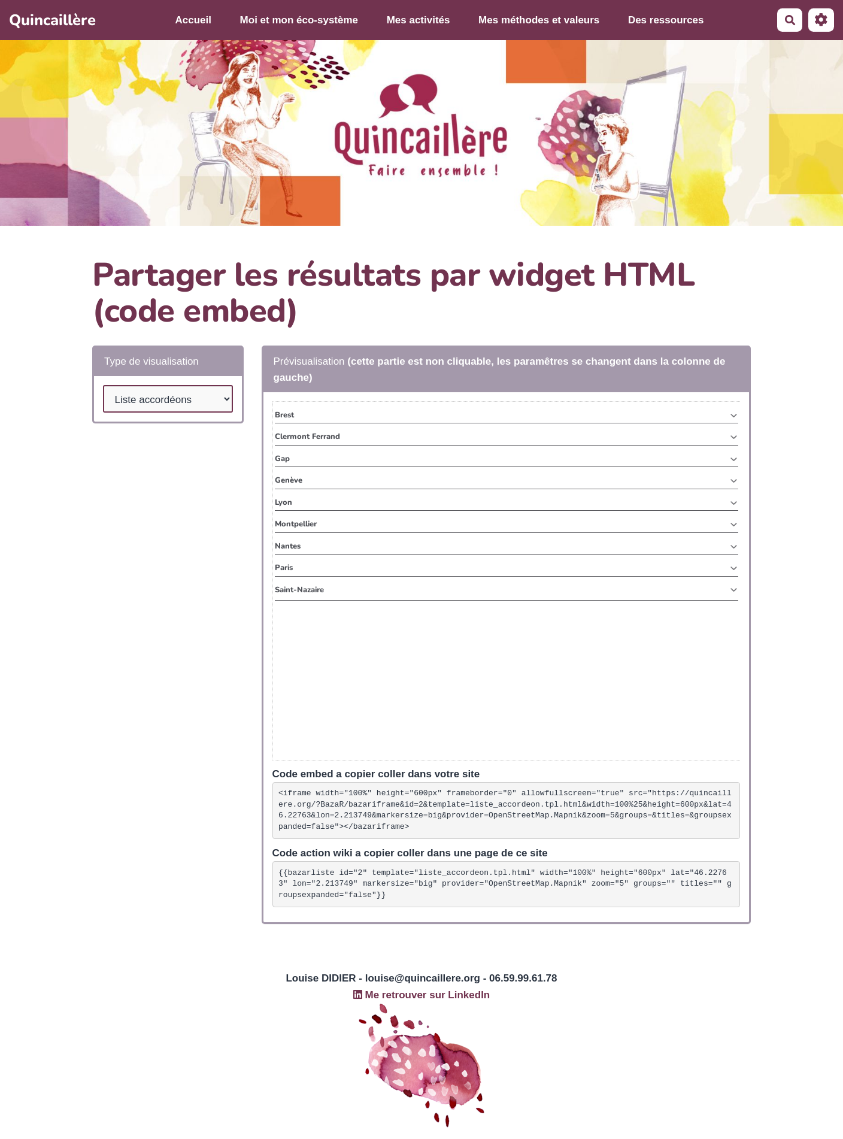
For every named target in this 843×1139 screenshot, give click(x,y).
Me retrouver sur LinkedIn (421, 995)
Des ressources (666, 20)
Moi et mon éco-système (299, 20)
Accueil (193, 20)
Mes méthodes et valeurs (538, 20)
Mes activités (418, 20)
